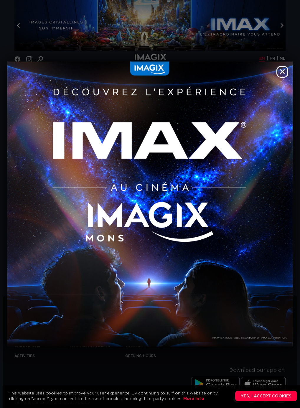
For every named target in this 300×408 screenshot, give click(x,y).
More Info (193, 399)
